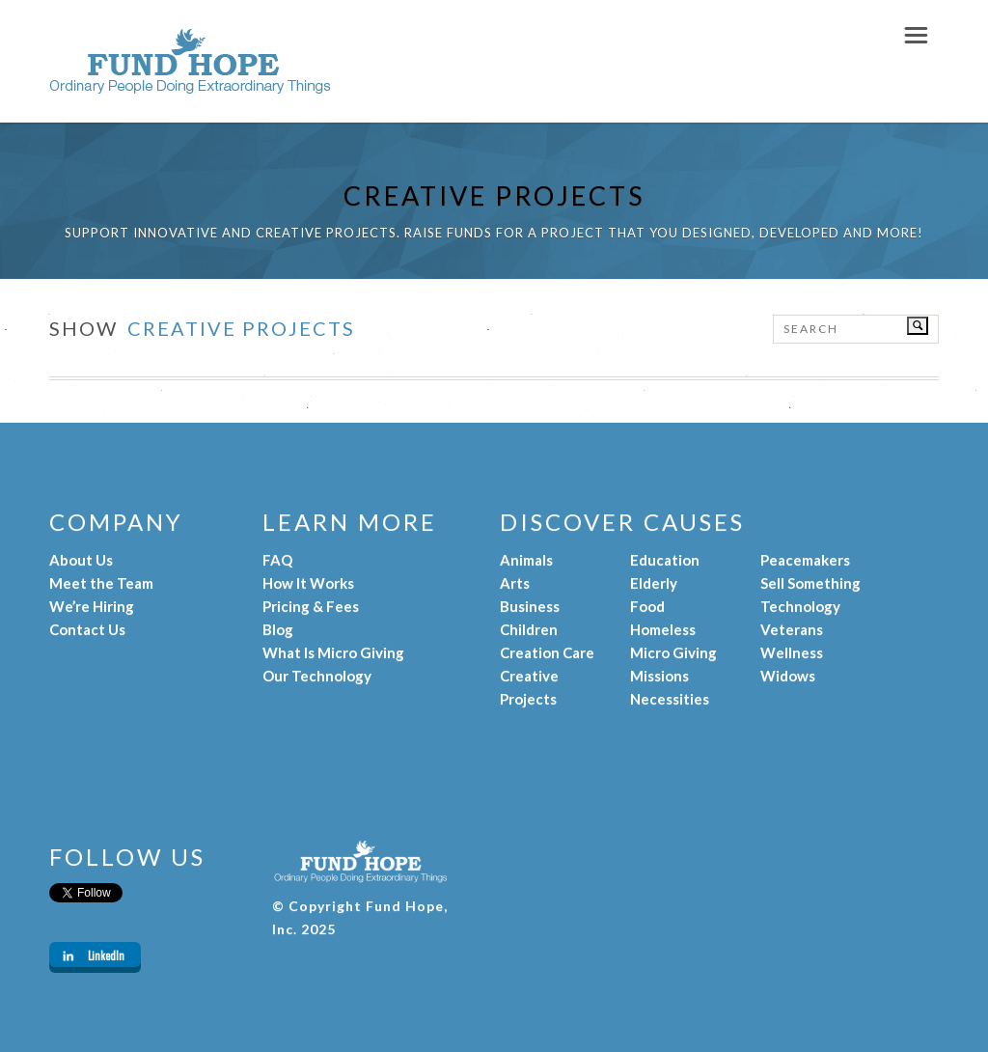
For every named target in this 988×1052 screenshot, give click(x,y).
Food (647, 606)
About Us (81, 559)
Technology (800, 606)
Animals (526, 559)
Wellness (791, 652)
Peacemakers (805, 559)
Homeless (663, 629)
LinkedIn (106, 955)
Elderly (653, 583)
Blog (277, 629)
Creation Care (547, 652)
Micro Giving (673, 652)
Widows (787, 675)
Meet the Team (101, 583)
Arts (515, 583)
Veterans (791, 629)
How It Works (308, 583)
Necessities (669, 698)
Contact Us (87, 629)
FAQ (277, 559)
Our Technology (316, 675)
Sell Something (810, 583)
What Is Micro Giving (333, 652)
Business (530, 606)
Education (665, 559)
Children (529, 629)
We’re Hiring (91, 606)
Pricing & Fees (310, 606)
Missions (659, 675)
